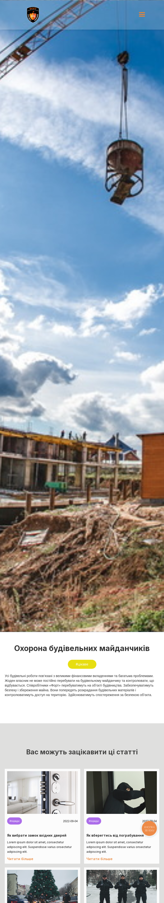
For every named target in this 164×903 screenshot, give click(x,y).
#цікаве (82, 664)
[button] (142, 14)
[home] (33, 14)
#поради (15, 821)
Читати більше (20, 859)
